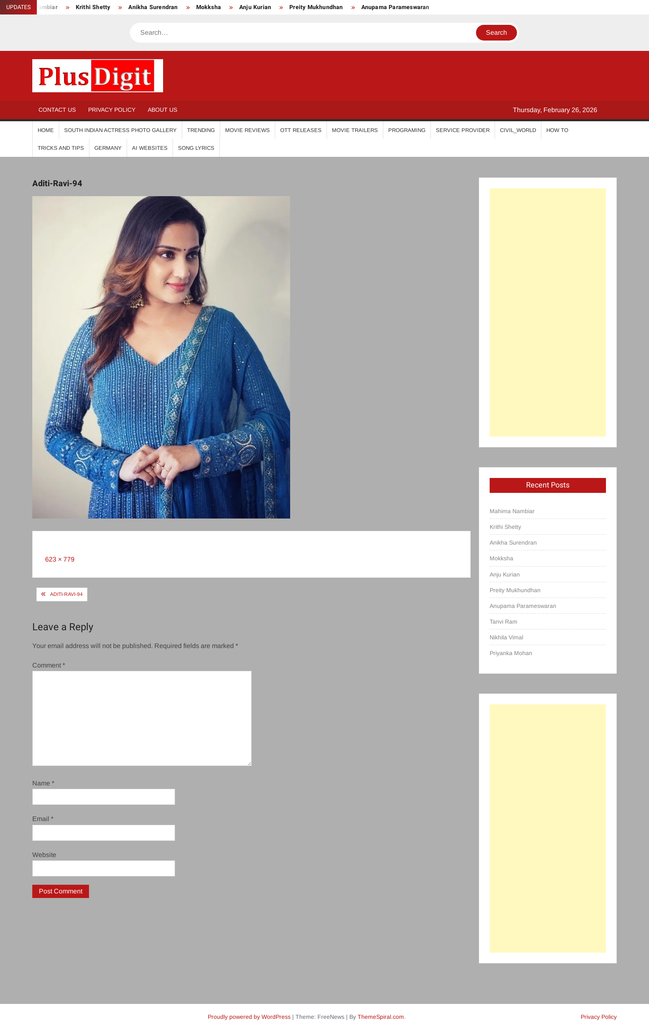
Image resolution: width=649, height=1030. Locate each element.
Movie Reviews (247, 130)
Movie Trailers (355, 130)
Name (43, 783)
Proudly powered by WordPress (249, 1016)
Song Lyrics (196, 148)
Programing (406, 130)
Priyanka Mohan (511, 653)
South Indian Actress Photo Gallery (120, 130)
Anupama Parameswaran (395, 7)
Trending (201, 130)
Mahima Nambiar (512, 511)
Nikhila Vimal (506, 637)
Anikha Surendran (153, 7)
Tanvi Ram (503, 621)
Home (46, 130)
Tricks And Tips (61, 148)
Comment (48, 665)
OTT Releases (301, 130)
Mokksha (208, 7)
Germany (108, 148)
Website (44, 854)
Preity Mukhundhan (316, 7)
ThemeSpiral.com (381, 1016)
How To (557, 130)
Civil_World (518, 130)
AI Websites (150, 148)
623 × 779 (60, 559)
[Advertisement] (548, 312)
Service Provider (463, 130)
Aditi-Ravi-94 (66, 594)
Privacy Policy (111, 109)
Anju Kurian (255, 7)
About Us (162, 109)
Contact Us (57, 109)
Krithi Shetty (93, 7)
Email (42, 818)
